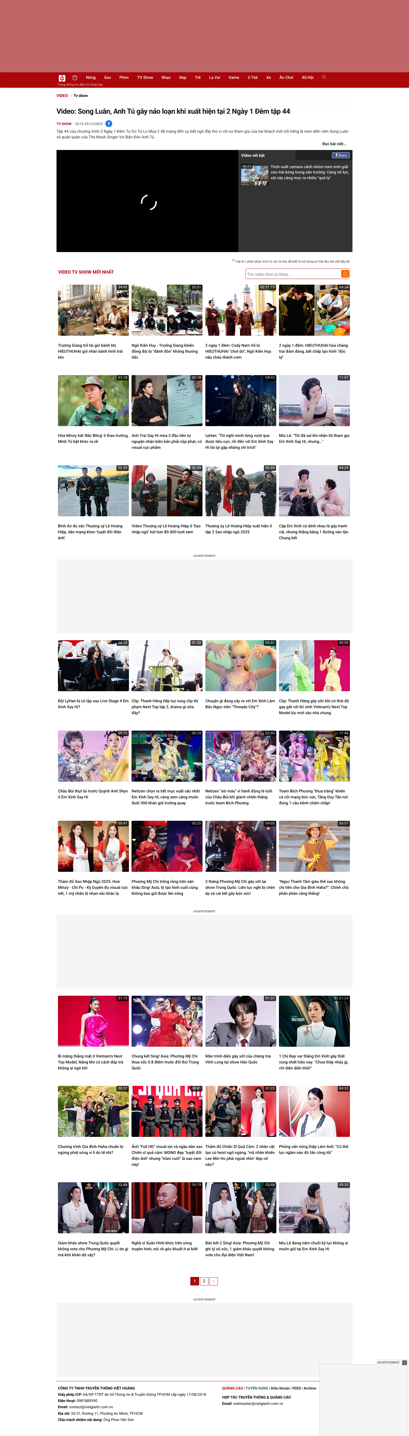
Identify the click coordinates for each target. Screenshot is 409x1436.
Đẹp (182, 77)
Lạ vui (214, 77)
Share (341, 155)
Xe (268, 77)
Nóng (91, 77)
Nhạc (166, 77)
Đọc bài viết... (334, 144)
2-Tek (253, 77)
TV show (145, 77)
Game (234, 77)
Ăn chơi (286, 77)
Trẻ (198, 77)
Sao (107, 77)
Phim (124, 77)
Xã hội (308, 77)
